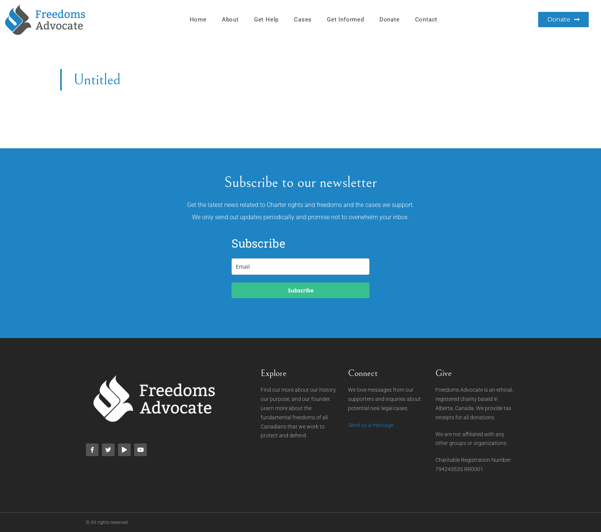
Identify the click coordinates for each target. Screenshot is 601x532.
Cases (303, 19)
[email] (300, 266)
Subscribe (301, 290)
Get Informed (345, 19)
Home (198, 19)
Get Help (266, 19)
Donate (389, 19)
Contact (426, 19)
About (230, 19)
